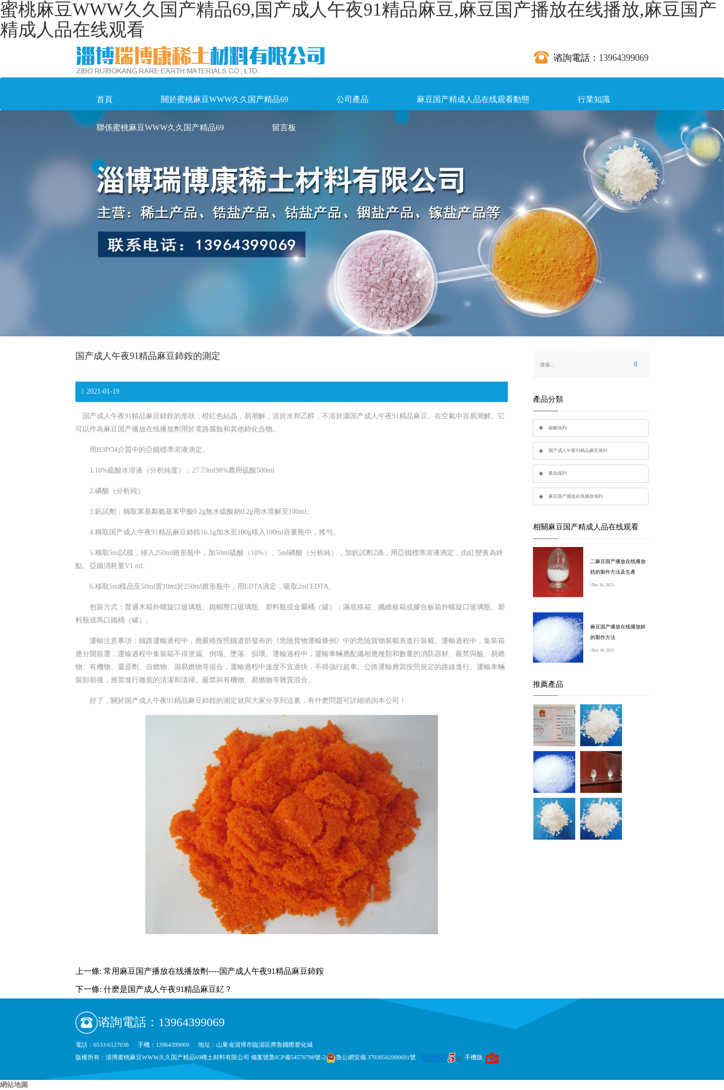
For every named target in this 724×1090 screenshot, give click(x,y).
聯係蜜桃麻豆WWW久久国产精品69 (160, 127)
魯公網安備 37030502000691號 (371, 1057)
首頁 (105, 99)
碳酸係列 (558, 427)
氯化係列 (558, 473)
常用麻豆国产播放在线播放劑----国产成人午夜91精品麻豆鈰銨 (213, 971)
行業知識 (594, 99)
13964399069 (624, 58)
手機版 (474, 1057)
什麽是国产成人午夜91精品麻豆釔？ (168, 989)
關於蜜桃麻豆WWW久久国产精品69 (224, 99)
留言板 (284, 127)
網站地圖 (14, 1084)
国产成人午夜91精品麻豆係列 (578, 450)
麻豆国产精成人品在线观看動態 (473, 99)
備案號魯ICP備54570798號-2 (288, 1057)
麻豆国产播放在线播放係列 (576, 496)
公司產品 (352, 99)
